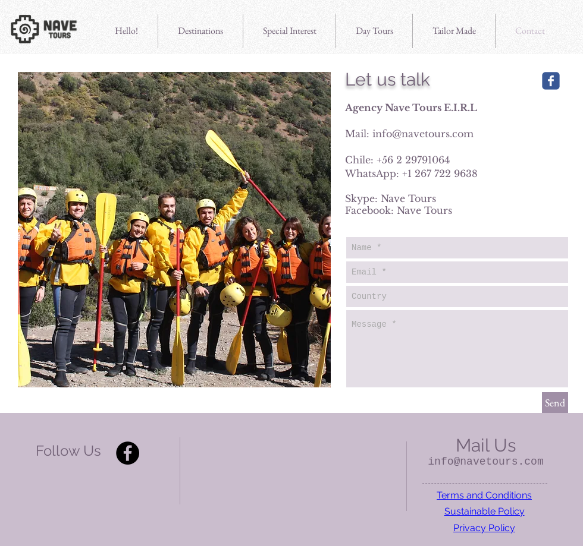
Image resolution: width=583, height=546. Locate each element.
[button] (289, 31)
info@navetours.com (423, 134)
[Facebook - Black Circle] (127, 453)
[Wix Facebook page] (551, 81)
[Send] (555, 402)
